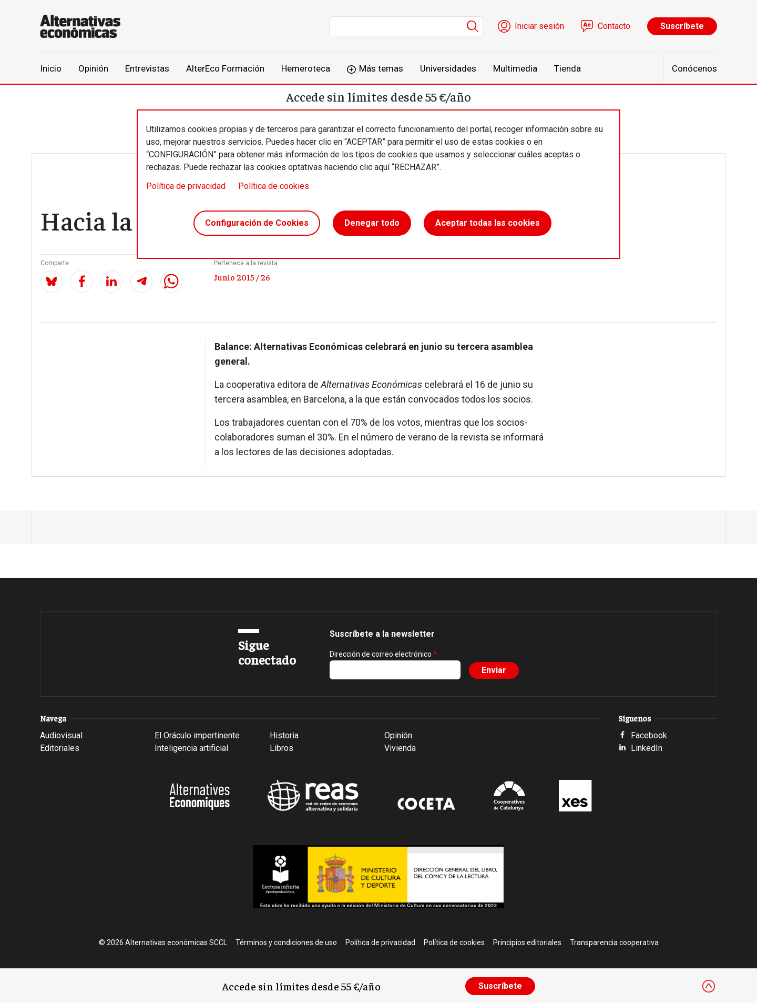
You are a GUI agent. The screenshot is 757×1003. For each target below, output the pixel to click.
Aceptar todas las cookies (487, 223)
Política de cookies (273, 186)
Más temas (381, 68)
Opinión (93, 68)
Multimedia (515, 68)
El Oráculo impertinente (197, 735)
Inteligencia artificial (191, 748)
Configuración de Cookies (257, 223)
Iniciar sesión (539, 26)
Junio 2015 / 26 (242, 277)
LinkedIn (646, 748)
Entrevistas (147, 68)
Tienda (567, 68)
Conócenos (694, 68)
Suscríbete (682, 26)
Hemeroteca (305, 68)
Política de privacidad (186, 186)
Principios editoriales (527, 942)
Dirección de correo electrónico (381, 654)
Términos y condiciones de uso (286, 942)
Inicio (51, 68)
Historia (284, 735)
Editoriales (59, 748)
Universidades (448, 68)
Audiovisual (61, 735)
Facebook (649, 735)
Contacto (614, 26)
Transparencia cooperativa (614, 942)
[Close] (708, 986)
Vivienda (400, 748)
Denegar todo (372, 223)
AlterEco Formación (225, 68)
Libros (281, 748)
